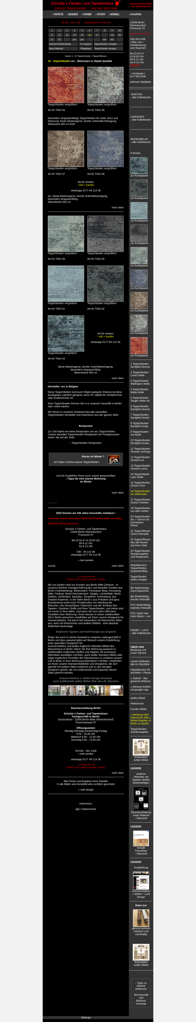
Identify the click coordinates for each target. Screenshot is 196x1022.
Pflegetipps (85, 48)
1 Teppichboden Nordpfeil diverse (140, 365)
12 (59, 35)
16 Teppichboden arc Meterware (140, 492)
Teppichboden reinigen (105, 48)
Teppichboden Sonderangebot (139, 730)
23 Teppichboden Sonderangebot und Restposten (140, 553)
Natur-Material (56, 48)
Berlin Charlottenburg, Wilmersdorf (67, 590)
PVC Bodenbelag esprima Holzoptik (141, 606)
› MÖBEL (114, 14)
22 (59, 39)
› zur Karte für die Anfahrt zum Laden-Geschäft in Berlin (85, 578)
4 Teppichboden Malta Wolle (140, 391)
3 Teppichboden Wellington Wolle (140, 382)
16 (89, 35)
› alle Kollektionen (141, 97)
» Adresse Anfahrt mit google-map (141, 688)
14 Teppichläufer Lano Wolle (140, 475)
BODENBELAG (139, 139)
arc (63, 386)
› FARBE (86, 14)
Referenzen (137, 703)
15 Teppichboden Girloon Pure (140, 484)
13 (67, 35)
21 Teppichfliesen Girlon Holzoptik (140, 532)
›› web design (85, 789)
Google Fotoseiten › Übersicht (141, 849)
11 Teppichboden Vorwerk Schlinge (140, 450)
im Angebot (85, 44)
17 (97, 35)
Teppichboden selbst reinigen (139, 578)
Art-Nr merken (86, 183)
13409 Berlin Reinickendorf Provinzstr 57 (138, 25)
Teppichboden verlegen (105, 44)
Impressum (85, 803)
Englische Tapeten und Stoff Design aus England (86, 631)
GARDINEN (137, 116)
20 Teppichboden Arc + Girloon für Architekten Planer (140, 521)
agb (77, 809)
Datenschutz (89, 809)
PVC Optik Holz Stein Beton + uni (140, 615)
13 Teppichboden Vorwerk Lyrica (140, 467)
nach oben (118, 207)
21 (52, 39)
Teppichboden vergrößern (66, 103)
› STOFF (102, 14)
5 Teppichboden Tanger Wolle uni (140, 399)
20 (119, 35)
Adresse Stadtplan (140, 81)
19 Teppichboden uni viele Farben (140, 509)
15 (82, 35)
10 (119, 30)
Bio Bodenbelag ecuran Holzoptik (140, 598)
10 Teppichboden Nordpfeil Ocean (140, 442)
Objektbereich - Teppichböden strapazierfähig (139, 568)
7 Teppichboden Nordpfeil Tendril (140, 416)
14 (74, 35)
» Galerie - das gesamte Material (140, 680)
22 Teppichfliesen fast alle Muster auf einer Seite (140, 542)
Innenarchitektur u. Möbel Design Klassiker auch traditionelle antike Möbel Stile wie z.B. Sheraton (86, 680)
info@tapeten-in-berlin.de (97, 22)
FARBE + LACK (140, 630)
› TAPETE (57, 14)
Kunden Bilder (139, 709)
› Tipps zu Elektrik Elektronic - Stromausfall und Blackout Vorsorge (141, 993)
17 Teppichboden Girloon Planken (140, 501)
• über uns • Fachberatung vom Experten (138, 45)
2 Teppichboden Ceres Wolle (140, 374)
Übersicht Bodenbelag (60, 44)
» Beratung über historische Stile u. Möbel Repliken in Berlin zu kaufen (141, 719)
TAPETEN (136, 94)
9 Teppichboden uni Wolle (140, 433)
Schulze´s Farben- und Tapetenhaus (86, 713)
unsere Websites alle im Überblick (140, 663)
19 (112, 35)
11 (52, 35)
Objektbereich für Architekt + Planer (141, 671)
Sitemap (85, 1017)
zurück (51, 565)
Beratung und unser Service (138, 650)
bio (104, 39)
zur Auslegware (139, 174)
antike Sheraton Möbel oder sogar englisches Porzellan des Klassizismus (85, 656)
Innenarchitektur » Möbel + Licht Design (141, 892)
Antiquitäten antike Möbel (141, 757)
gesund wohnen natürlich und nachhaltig (141, 930)
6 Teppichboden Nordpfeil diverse (140, 408)
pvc (74, 39)
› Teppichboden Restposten (85, 442)
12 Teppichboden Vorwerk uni (140, 459)
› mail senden (85, 560)
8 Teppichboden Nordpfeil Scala (140, 425)
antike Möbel (138, 698)
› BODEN (72, 14)
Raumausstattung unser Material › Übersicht (141, 814)
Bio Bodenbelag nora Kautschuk (140, 589)
